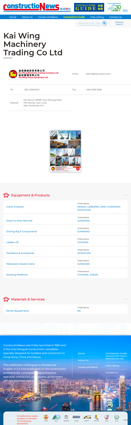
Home (12, 17)
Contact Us (115, 17)
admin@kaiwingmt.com (98, 74)
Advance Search (119, 23)
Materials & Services (115, 359)
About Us (27, 17)
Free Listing (97, 17)
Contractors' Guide (74, 17)
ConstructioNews (48, 17)
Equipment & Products (116, 356)
